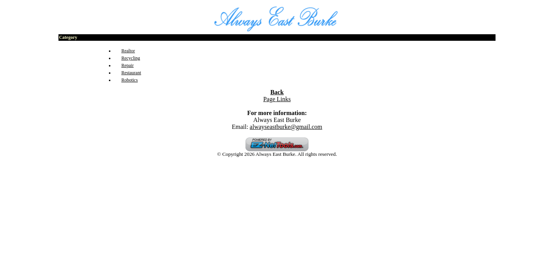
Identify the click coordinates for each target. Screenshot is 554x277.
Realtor (128, 50)
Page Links (277, 99)
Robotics (129, 80)
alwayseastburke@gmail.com (286, 126)
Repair (127, 65)
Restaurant (131, 72)
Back (277, 92)
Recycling (130, 58)
